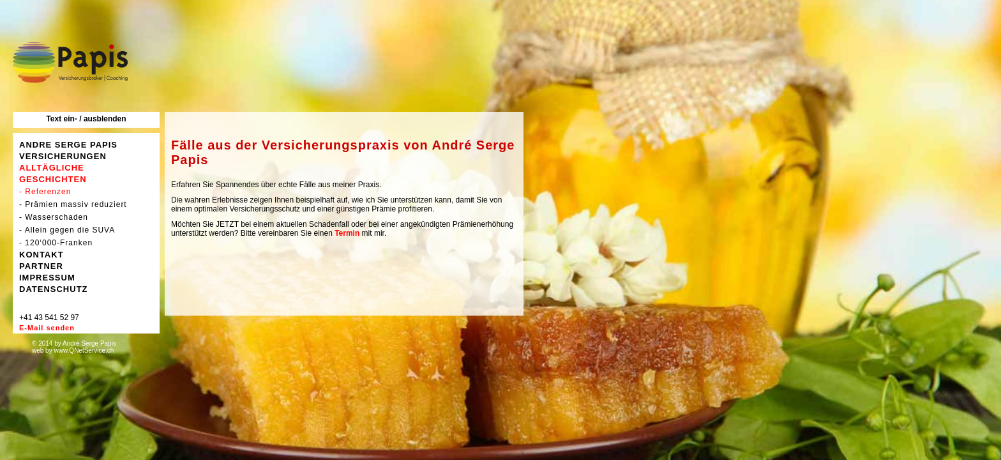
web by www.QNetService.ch (73, 350)
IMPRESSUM (47, 277)
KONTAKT (41, 254)
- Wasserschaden (53, 217)
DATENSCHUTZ (53, 289)
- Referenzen (45, 191)
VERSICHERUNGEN (63, 156)
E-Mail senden (47, 328)
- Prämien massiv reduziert (73, 204)
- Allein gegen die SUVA (67, 230)
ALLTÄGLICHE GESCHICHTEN (53, 173)
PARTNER (41, 266)
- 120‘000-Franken (56, 242)
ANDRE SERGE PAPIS (68, 145)
